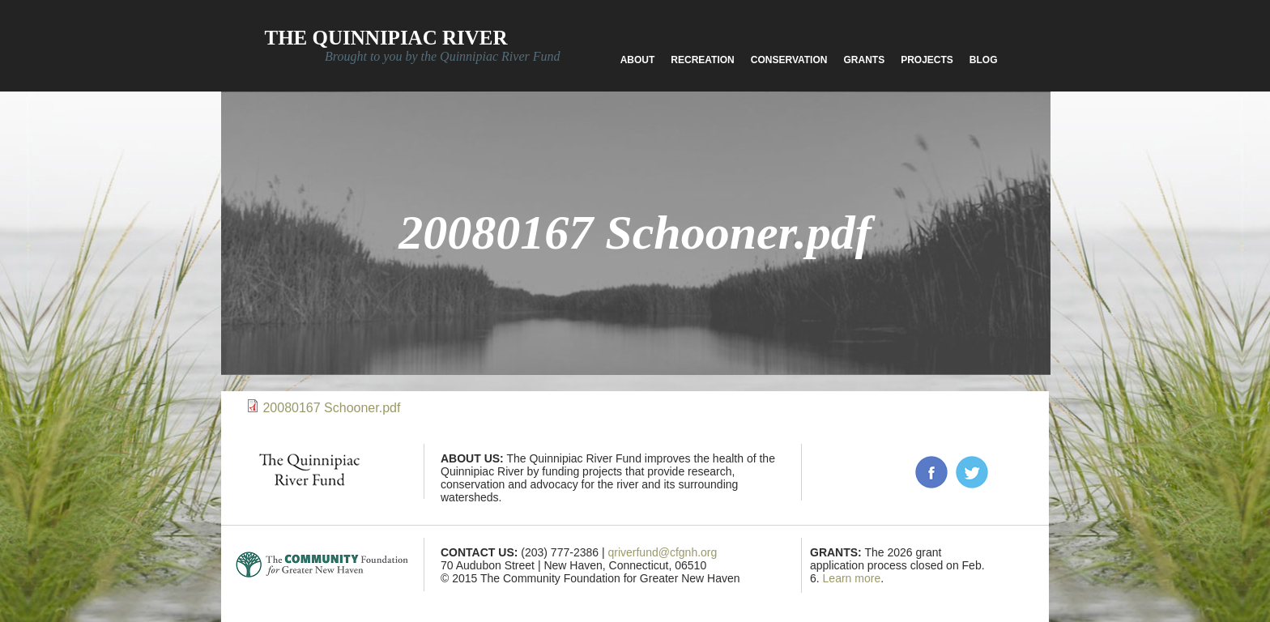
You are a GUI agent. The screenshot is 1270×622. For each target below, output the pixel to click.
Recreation (702, 60)
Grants (863, 60)
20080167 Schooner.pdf (331, 408)
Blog (984, 60)
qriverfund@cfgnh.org (662, 552)
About (637, 60)
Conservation (789, 60)
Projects (927, 60)
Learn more (852, 578)
